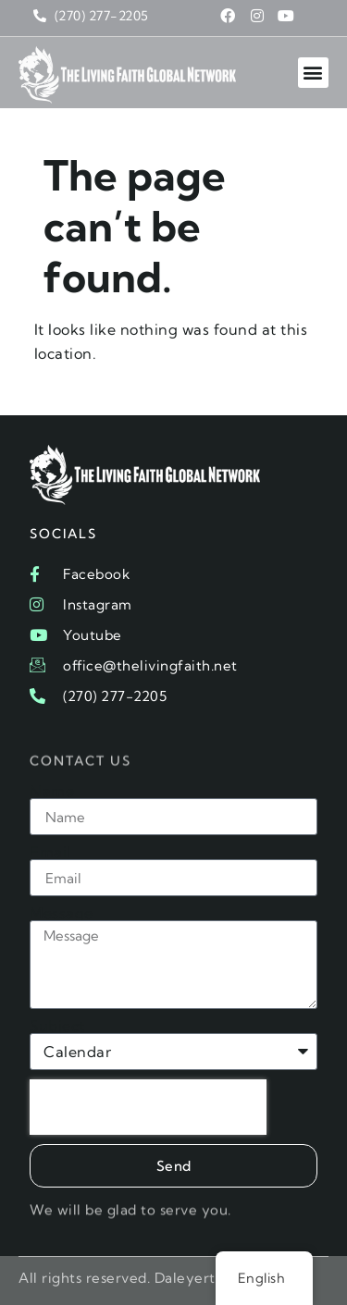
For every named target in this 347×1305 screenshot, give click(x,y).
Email (50, 851)
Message (61, 912)
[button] (313, 72)
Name (52, 790)
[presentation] (148, 1107)
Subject (57, 1025)
